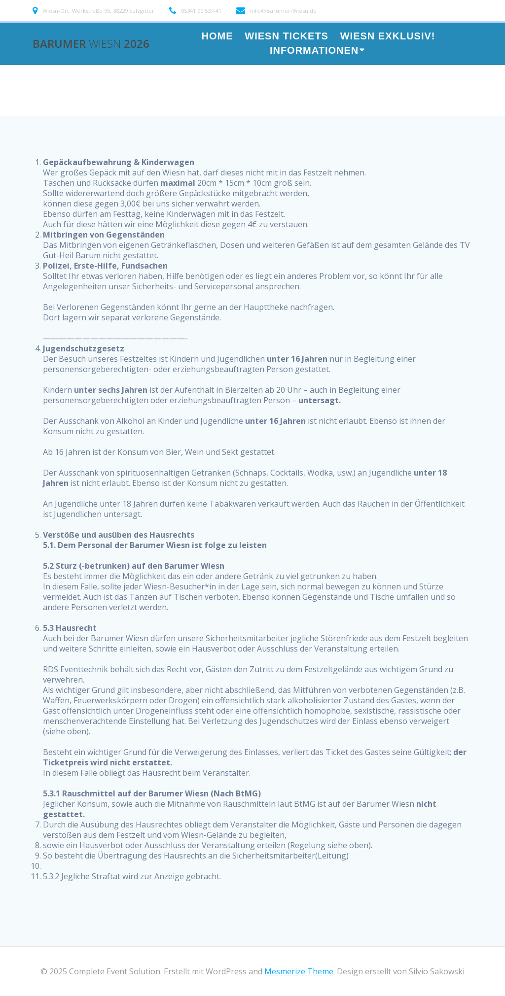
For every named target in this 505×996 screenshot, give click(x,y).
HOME (217, 36)
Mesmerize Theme (298, 971)
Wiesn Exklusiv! (387, 36)
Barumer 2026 (91, 43)
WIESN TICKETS (286, 36)
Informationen (314, 51)
